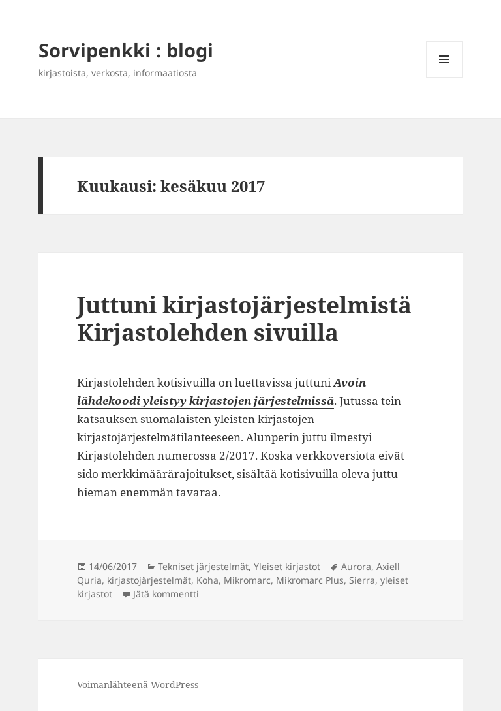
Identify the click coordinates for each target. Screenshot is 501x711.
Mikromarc (247, 580)
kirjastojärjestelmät (149, 580)
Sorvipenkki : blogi (125, 50)
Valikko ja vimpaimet (445, 77)
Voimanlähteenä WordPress (137, 684)
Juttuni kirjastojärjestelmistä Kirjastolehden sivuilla (244, 318)
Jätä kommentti (166, 594)
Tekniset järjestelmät (203, 566)
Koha (207, 580)
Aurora (356, 566)
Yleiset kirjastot (287, 566)
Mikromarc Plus (310, 580)
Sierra (362, 580)
